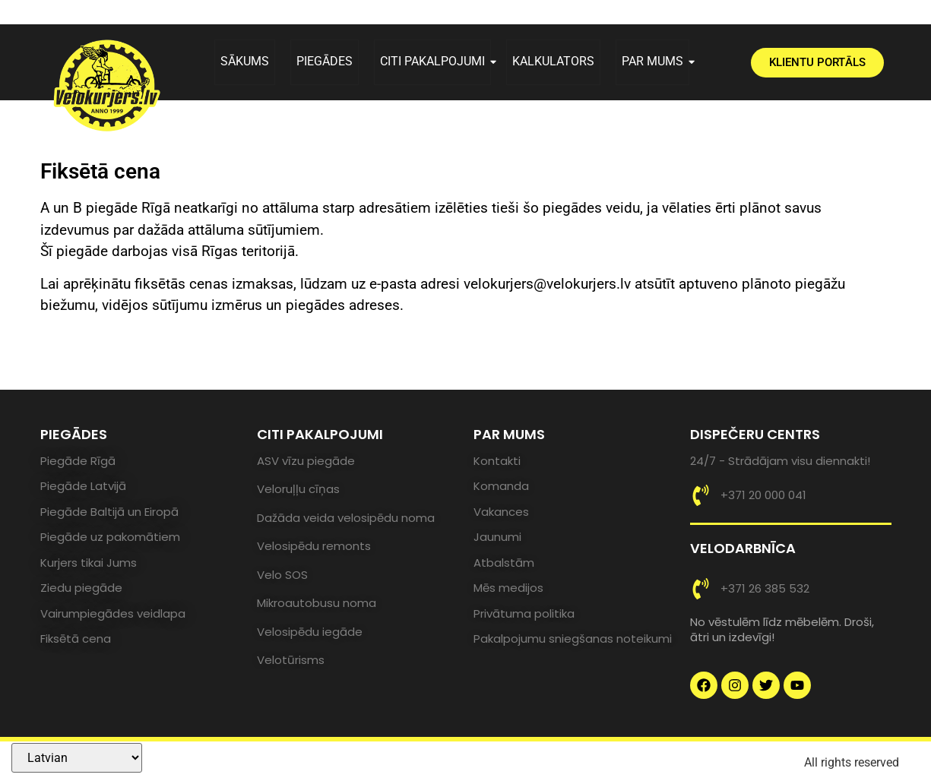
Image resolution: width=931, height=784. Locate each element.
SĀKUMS (244, 61)
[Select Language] (76, 758)
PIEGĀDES (324, 61)
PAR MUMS (655, 61)
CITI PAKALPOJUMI (435, 61)
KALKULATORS (553, 61)
